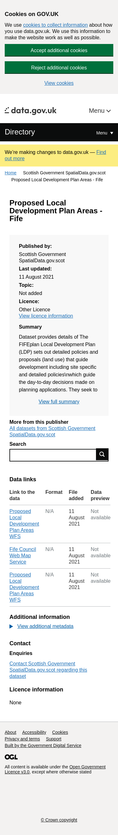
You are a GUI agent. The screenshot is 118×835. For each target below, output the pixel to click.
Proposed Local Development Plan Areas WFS (24, 524)
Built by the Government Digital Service (43, 745)
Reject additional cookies (59, 67)
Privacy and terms (22, 738)
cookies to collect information (55, 25)
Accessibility (34, 732)
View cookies (59, 83)
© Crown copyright (59, 819)
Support (53, 738)
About (10, 732)
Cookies (60, 732)
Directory (20, 132)
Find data (102, 454)
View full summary (59, 401)
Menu (97, 110)
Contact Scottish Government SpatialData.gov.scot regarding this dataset (48, 670)
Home (10, 172)
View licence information (46, 316)
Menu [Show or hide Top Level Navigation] (102, 132)
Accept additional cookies (59, 50)
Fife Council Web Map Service (22, 556)
